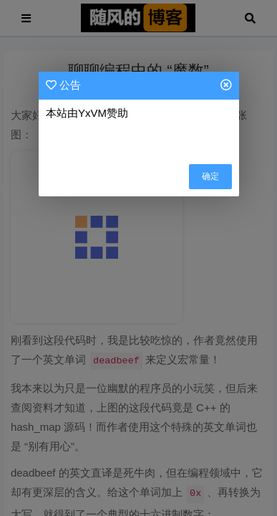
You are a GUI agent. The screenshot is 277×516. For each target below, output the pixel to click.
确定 (210, 176)
